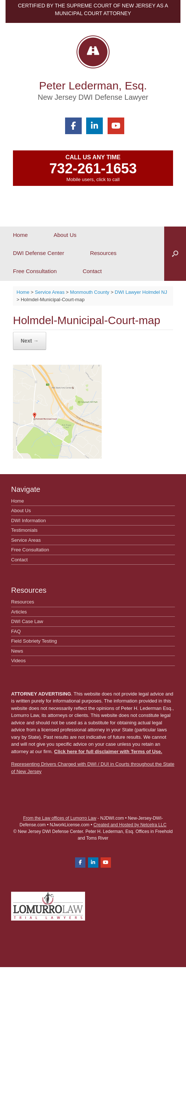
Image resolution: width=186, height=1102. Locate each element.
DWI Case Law (27, 621)
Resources (103, 253)
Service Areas (26, 540)
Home (20, 235)
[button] (175, 254)
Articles (19, 612)
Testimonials (24, 530)
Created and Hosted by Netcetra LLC (130, 824)
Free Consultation (35, 271)
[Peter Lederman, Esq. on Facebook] (73, 126)
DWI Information (28, 520)
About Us (65, 235)
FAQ (16, 631)
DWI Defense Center (38, 253)
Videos (18, 660)
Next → (29, 341)
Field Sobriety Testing (34, 641)
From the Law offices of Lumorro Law (59, 818)
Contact (92, 271)
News (17, 651)
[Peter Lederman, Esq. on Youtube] (116, 126)
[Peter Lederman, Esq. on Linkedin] (94, 126)
